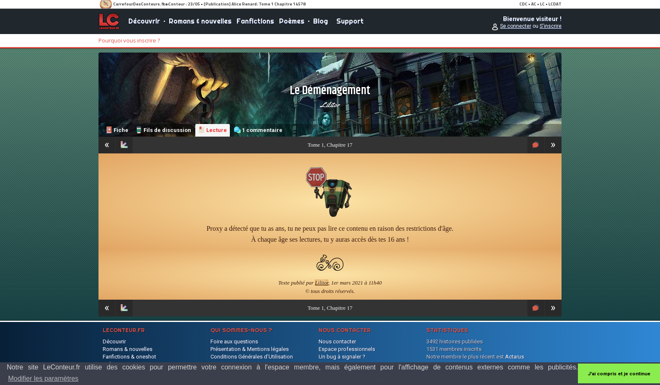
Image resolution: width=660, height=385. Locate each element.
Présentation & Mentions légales (249, 349)
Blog (320, 21)
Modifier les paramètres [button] (43, 378)
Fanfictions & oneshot (129, 356)
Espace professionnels (347, 349)
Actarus (514, 356)
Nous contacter (337, 341)
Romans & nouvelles (200, 21)
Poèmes (291, 21)
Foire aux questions (234, 341)
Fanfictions (255, 21)
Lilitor (330, 104)
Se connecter (515, 26)
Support (350, 21)
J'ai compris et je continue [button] (619, 374)
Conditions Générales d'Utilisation (251, 356)
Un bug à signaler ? (342, 356)
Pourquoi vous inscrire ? (129, 40)
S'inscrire (551, 26)
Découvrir (144, 21)
